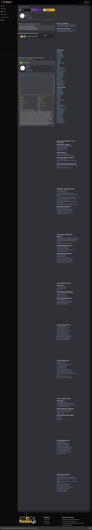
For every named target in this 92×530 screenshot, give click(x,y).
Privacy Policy (46, 521)
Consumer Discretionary (61, 106)
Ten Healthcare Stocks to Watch (62, 406)
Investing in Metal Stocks (61, 453)
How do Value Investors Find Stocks (63, 257)
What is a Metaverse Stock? (62, 299)
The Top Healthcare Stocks (62, 402)
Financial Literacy (60, 76)
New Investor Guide (60, 85)
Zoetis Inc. (28, 15)
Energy (58, 64)
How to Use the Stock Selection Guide (64, 167)
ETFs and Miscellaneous (61, 71)
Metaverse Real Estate (61, 294)
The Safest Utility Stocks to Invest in (63, 213)
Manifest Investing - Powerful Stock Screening (65, 155)
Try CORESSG (59, 150)
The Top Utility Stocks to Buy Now (63, 207)
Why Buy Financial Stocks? (61, 367)
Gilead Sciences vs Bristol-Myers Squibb (64, 410)
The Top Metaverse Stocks (61, 286)
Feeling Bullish (59, 51)
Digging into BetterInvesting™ (62, 147)
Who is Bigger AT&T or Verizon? (62, 491)
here (79, 523)
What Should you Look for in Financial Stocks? (65, 377)
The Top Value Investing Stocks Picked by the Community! (67, 238)
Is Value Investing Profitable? (62, 251)
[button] (9, 5)
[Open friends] (49, 10)
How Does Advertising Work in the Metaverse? (65, 293)
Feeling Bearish (59, 52)
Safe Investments (60, 80)
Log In (80, 2)
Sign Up (87, 2)
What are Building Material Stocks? (63, 450)
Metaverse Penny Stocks (61, 288)
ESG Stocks (59, 79)
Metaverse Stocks (60, 81)
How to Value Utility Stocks (62, 191)
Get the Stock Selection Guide (62, 148)
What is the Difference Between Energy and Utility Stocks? (67, 204)
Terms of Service (47, 523)
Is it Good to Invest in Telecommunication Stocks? (66, 477)
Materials (58, 66)
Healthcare (59, 99)
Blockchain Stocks (60, 84)
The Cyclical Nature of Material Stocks (64, 449)
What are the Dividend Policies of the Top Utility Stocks (67, 198)
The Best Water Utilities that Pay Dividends (64, 210)
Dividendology (26, 62)
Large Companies (60, 54)
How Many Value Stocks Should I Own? (64, 260)
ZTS (26, 14)
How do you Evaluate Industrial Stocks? (64, 330)
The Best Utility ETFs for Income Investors (64, 212)
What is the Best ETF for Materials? (63, 446)
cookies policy (33, 528)
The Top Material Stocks (61, 441)
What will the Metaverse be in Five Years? (64, 302)
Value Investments (60, 74)
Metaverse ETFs (60, 289)
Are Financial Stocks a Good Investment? (64, 364)
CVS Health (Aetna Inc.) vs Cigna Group (64, 411)
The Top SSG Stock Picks (61, 158)
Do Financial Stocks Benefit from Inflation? (64, 372)
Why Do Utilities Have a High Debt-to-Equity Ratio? (66, 197)
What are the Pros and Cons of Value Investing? (65, 249)
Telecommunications (60, 63)
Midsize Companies (60, 56)
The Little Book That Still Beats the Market (64, 243)
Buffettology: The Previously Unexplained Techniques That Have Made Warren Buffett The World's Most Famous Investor (67, 240)
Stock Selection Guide (61, 73)
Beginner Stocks (60, 78)
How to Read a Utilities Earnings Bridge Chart (65, 193)
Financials (58, 59)
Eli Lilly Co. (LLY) (60, 417)
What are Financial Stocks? (62, 363)
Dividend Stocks (60, 53)
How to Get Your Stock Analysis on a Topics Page (66, 26)
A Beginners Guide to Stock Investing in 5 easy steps (66, 29)
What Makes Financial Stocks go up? (63, 369)
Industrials (59, 58)
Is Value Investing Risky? (61, 256)
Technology (59, 60)
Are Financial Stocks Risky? (62, 366)
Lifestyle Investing (60, 72)
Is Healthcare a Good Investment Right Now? (65, 403)
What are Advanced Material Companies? (64, 447)
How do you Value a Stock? (62, 254)
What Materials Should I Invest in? (63, 443)
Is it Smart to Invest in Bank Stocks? (63, 376)
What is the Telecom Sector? (62, 489)
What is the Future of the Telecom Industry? (65, 486)
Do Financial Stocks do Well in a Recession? (65, 370)
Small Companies (60, 57)
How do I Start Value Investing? (62, 248)
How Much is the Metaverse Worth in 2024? (65, 301)
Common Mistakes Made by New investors (64, 31)
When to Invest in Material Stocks (63, 444)
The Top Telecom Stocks (61, 475)
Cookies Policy (47, 519)
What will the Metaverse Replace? (63, 303)
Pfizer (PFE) (59, 416)
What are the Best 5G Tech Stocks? (63, 488)
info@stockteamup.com (72, 521)
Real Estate (59, 70)
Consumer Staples (60, 67)
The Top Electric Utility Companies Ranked (64, 209)
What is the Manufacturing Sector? (63, 332)
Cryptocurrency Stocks (61, 83)
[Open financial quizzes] (25, 10)
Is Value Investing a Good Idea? (62, 246)
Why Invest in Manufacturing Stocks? (63, 336)
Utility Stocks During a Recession (63, 200)
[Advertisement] (36, 48)
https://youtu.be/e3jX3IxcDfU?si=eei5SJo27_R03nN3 (31, 74)
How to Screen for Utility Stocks (62, 190)
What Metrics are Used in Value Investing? (64, 262)
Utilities (58, 65)
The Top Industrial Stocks (61, 326)
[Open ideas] (37, 10)
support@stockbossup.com (74, 519)
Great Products (59, 77)
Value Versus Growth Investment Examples (64, 259)
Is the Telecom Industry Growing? (63, 485)
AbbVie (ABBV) (59, 419)
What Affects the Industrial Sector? (63, 339)
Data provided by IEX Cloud (67, 525)
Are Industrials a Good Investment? (63, 327)
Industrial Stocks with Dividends (62, 333)
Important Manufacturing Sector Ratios (64, 335)
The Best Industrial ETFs (61, 329)
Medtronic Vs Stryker (60, 412)
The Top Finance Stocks (61, 361)
